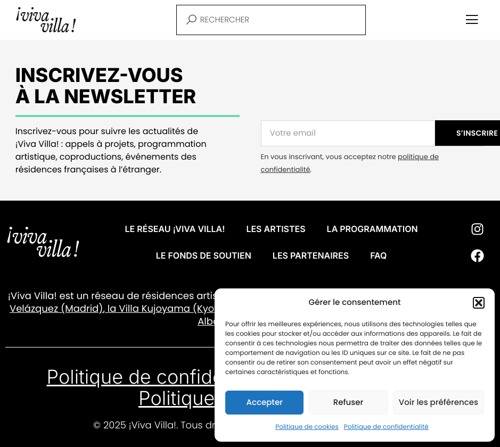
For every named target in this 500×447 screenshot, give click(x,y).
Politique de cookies (307, 427)
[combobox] (271, 20)
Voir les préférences (438, 402)
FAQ (378, 255)
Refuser (348, 402)
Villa (129, 309)
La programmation (372, 229)
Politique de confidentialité (386, 427)
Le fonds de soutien (203, 255)
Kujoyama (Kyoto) (183, 309)
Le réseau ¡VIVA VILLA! (175, 229)
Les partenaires (311, 255)
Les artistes (275, 229)
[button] (478, 302)
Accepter (264, 402)
